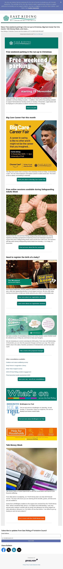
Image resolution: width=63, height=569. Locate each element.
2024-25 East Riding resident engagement (18, 372)
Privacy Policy (26, 564)
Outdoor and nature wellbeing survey (17, 362)
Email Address (5, 533)
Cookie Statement (33, 8)
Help (39, 564)
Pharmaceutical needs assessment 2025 (18, 375)
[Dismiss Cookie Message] (61, 1)
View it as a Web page (38, 34)
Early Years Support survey (14, 368)
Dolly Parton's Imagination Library (16, 365)
